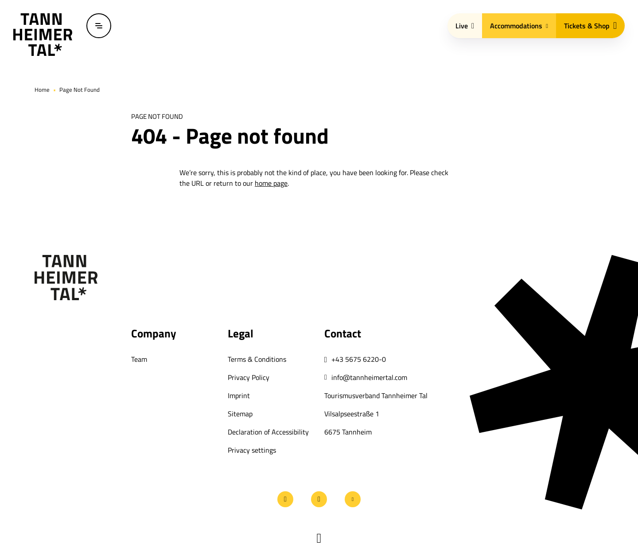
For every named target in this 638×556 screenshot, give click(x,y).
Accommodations (519, 25)
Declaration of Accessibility (268, 432)
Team (139, 359)
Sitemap (240, 413)
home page (271, 183)
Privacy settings (252, 450)
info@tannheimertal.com (369, 377)
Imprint (239, 395)
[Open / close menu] (98, 25)
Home (42, 89)
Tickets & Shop (590, 25)
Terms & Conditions (257, 359)
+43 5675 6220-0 (358, 359)
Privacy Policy (248, 377)
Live (464, 25)
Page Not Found (79, 89)
